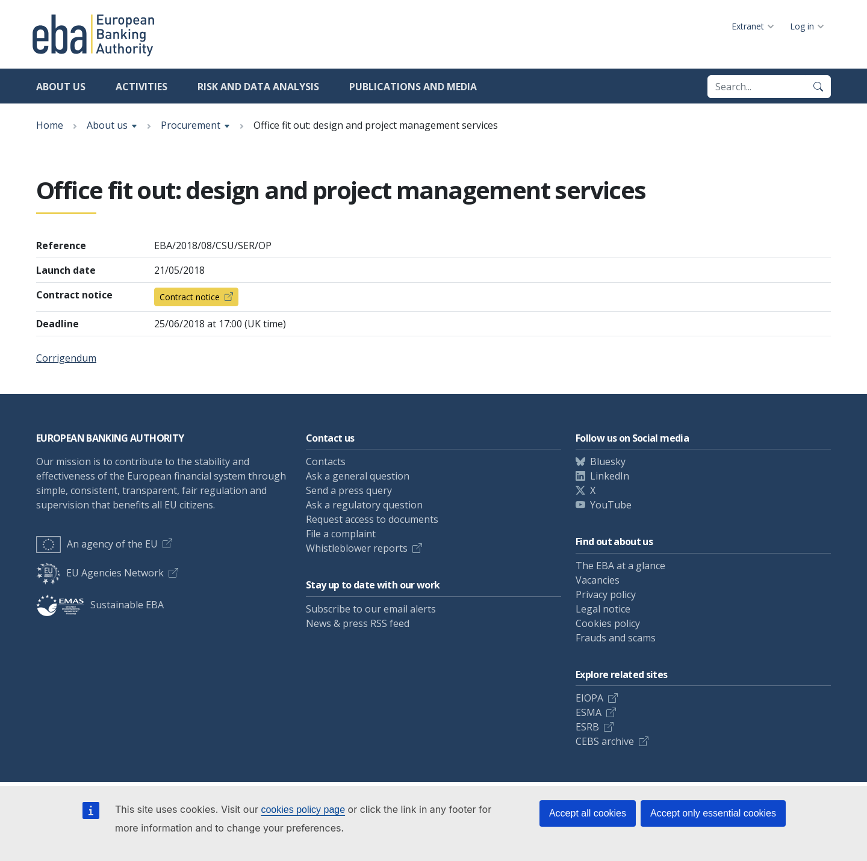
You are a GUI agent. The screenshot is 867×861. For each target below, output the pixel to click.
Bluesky (608, 461)
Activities (141, 86)
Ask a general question (357, 476)
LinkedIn (609, 476)
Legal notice (603, 609)
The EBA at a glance (620, 565)
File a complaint (341, 533)
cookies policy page (303, 809)
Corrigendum (66, 358)
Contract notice (190, 297)
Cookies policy (608, 623)
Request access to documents (372, 519)
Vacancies (598, 580)
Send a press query (349, 490)
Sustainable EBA (100, 604)
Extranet (748, 26)
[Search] (818, 86)
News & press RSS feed (357, 623)
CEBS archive (605, 741)
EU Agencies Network (100, 572)
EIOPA (589, 698)
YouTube (611, 504)
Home (49, 125)
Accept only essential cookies (713, 813)
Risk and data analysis (258, 86)
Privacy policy (606, 594)
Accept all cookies (587, 813)
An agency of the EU (97, 544)
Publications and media (413, 86)
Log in (802, 26)
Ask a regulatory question (364, 504)
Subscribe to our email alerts (371, 609)
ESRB (587, 726)
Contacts (326, 461)
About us (60, 86)
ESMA (588, 712)
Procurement (190, 125)
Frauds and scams (616, 637)
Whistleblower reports (357, 548)
